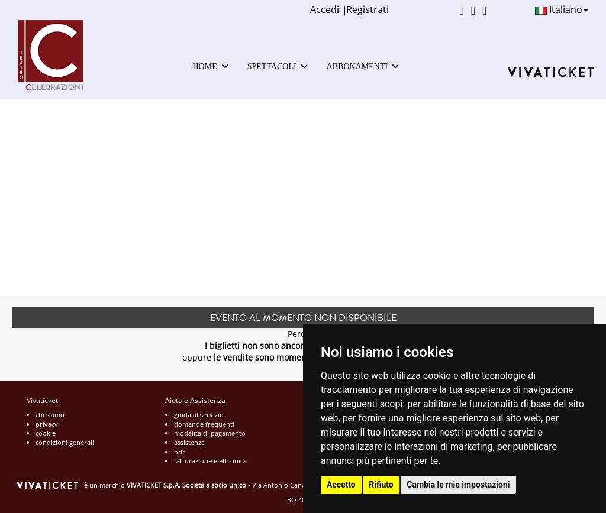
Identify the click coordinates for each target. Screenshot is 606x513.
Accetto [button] (341, 484)
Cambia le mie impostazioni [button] (458, 484)
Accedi (324, 9)
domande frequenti (204, 424)
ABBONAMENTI (363, 66)
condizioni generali (65, 442)
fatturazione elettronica (210, 460)
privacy (47, 424)
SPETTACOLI (277, 66)
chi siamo (50, 414)
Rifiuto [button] (381, 484)
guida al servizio (199, 414)
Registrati (367, 9)
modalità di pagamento (210, 432)
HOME (210, 66)
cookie (46, 432)
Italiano (561, 9)
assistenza (189, 442)
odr (179, 451)
